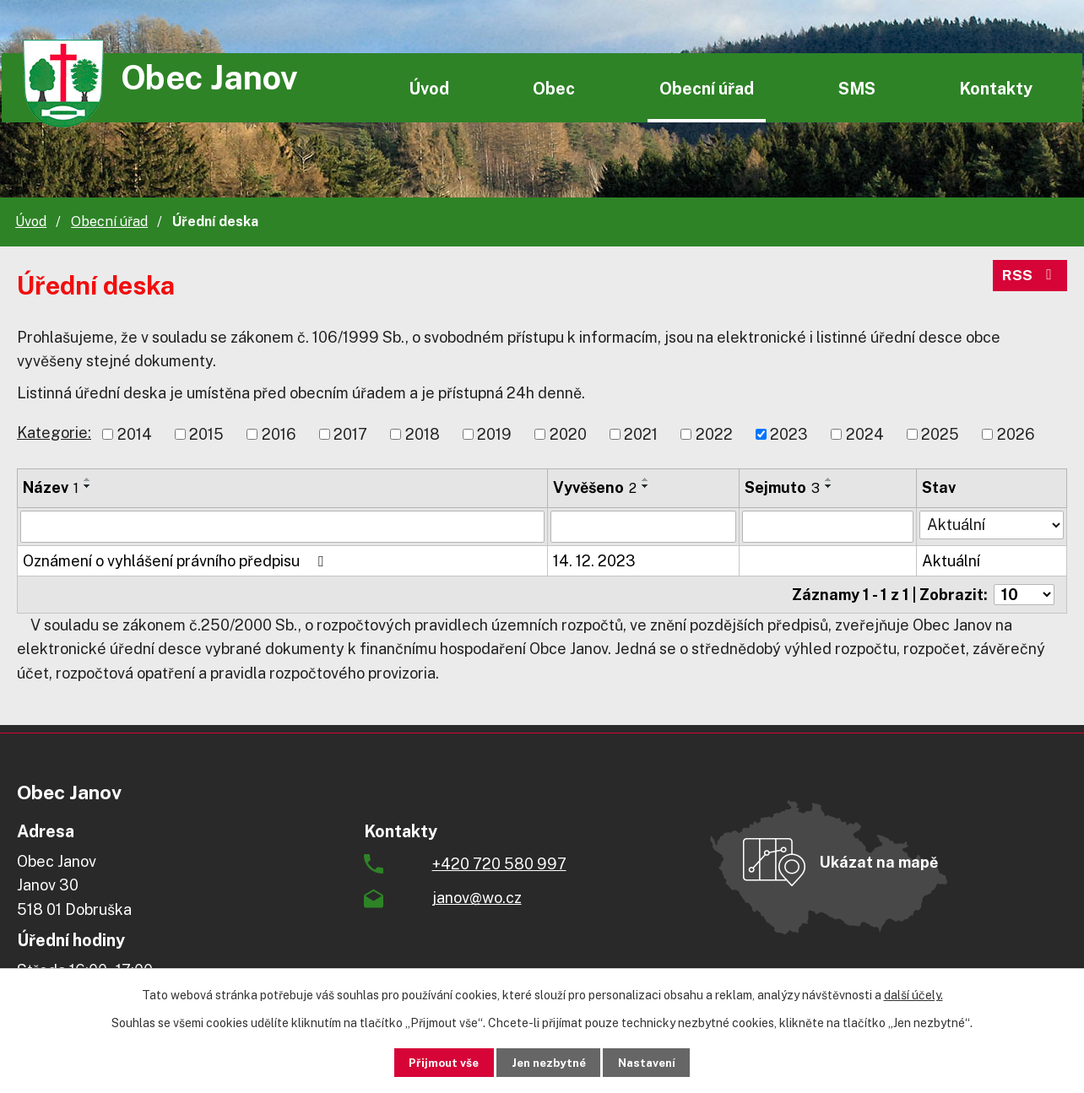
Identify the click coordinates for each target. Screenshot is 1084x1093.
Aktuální (951, 561)
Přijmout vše (433, 1062)
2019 (494, 434)
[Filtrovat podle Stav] (991, 525)
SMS (856, 88)
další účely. (913, 994)
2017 (350, 434)
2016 (279, 434)
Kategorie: (54, 432)
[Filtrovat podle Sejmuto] (827, 527)
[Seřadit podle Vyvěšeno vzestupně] (646, 479)
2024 (865, 434)
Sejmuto (782, 487)
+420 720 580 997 (499, 864)
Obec (554, 88)
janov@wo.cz (477, 897)
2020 (568, 434)
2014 (134, 434)
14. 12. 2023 (594, 561)
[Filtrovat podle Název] (282, 527)
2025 (940, 434)
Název (51, 487)
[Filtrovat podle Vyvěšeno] (643, 527)
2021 (641, 434)
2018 (422, 434)
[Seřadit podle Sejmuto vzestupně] (829, 479)
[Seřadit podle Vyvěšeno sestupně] (646, 486)
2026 (1016, 434)
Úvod (429, 88)
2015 (206, 434)
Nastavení (657, 1062)
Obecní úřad (706, 88)
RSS (1030, 278)
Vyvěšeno (595, 487)
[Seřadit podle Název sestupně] (88, 486)
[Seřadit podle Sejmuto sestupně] (829, 486)
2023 (789, 434)
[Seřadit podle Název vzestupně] (88, 479)
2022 (714, 434)
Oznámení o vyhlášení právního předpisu (176, 561)
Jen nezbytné (548, 1062)
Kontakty (996, 88)
